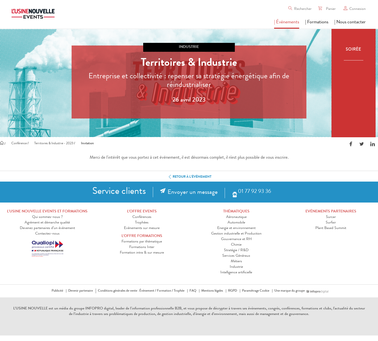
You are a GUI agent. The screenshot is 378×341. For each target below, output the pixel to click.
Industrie (236, 267)
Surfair (331, 223)
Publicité (57, 291)
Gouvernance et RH (236, 239)
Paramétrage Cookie (255, 291)
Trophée (179, 291)
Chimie (236, 245)
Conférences (141, 217)
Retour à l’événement (189, 177)
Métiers (236, 261)
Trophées (141, 223)
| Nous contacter (350, 22)
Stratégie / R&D (236, 250)
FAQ (192, 291)
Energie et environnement (236, 228)
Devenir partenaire (80, 291)
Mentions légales (212, 291)
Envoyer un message (193, 193)
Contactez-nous (47, 234)
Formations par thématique (142, 242)
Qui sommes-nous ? (47, 217)
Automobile (236, 223)
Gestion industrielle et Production (236, 234)
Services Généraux (236, 256)
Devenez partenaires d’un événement (47, 228)
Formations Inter (141, 247)
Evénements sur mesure (142, 228)
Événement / (147, 291)
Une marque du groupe (290, 291)
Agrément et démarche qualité (47, 223)
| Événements (286, 22)
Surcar (331, 217)
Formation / (165, 291)
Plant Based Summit (330, 228)
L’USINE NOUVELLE (30, 309)
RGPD (232, 291)
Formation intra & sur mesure (142, 253)
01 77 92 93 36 (254, 192)
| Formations (316, 22)
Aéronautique (236, 217)
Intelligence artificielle (236, 273)
